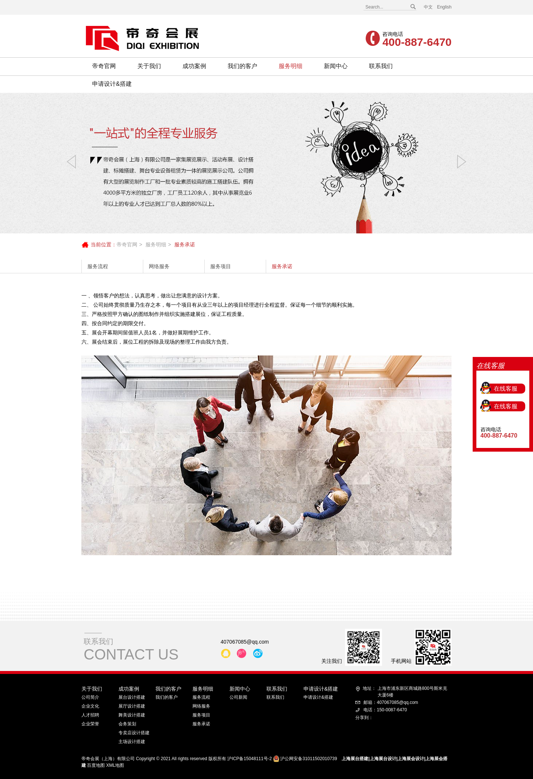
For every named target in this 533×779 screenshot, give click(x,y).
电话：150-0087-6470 (385, 709)
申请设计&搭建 (112, 84)
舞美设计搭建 (131, 715)
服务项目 (220, 266)
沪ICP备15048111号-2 (249, 758)
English (444, 7)
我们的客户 (242, 66)
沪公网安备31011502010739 (308, 758)
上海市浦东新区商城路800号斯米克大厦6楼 (405, 691)
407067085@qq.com (245, 642)
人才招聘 (90, 715)
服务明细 (290, 66)
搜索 (413, 7)
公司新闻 (238, 697)
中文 (428, 7)
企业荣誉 (90, 723)
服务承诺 (282, 266)
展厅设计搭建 (131, 706)
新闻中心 (336, 66)
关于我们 (149, 66)
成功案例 (194, 66)
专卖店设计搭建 (134, 732)
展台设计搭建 (131, 697)
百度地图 (96, 765)
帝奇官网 (104, 66)
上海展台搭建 (355, 758)
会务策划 (127, 723)
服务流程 (97, 266)
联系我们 (381, 66)
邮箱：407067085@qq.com (390, 702)
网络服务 (159, 266)
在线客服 (505, 349)
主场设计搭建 (131, 741)
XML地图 (115, 765)
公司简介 (90, 697)
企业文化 (90, 706)
